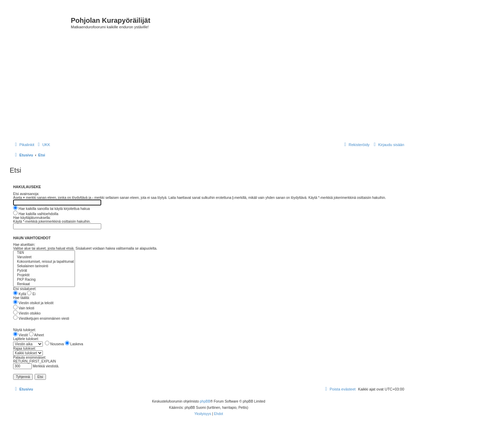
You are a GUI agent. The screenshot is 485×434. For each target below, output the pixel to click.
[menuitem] (43, 145)
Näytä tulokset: (24, 330)
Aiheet (36, 335)
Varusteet (44, 257)
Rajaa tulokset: (24, 348)
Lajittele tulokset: (26, 339)
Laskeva (74, 344)
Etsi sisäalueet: (24, 289)
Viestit (20, 335)
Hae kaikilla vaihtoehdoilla (35, 214)
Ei (31, 294)
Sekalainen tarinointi (44, 266)
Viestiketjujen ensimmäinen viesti (41, 318)
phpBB (205, 401)
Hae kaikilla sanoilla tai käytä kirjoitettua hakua (51, 209)
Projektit (44, 275)
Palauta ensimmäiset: (29, 357)
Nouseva (54, 344)
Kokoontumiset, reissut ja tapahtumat (44, 262)
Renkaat (44, 284)
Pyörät (44, 271)
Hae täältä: (21, 298)
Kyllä (19, 294)
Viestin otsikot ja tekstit (33, 303)
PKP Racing (44, 280)
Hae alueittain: (24, 245)
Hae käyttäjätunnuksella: (32, 218)
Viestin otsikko (27, 313)
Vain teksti (23, 308)
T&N (44, 253)
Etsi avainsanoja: (26, 194)
